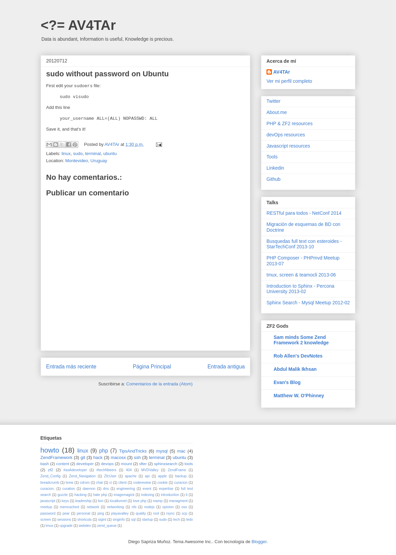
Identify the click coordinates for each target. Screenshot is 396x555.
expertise (166, 489)
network (93, 507)
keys (65, 501)
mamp (158, 501)
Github (273, 179)
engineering (126, 489)
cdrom (85, 482)
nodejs (149, 507)
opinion (168, 507)
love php (139, 501)
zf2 (50, 469)
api (147, 476)
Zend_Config (50, 476)
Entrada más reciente (71, 366)
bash (44, 463)
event (147, 489)
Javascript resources (288, 146)
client (122, 482)
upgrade (66, 526)
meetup (46, 507)
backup (181, 476)
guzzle (63, 495)
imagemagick (124, 495)
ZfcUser (110, 476)
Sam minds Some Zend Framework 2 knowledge (301, 339)
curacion (180, 482)
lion (100, 501)
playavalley (119, 513)
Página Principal (152, 366)
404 (129, 470)
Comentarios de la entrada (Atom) (159, 383)
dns (106, 489)
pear (66, 513)
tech (176, 519)
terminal (93, 153)
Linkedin (275, 168)
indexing (147, 495)
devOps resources (285, 134)
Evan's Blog (287, 382)
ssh (137, 457)
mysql (162, 451)
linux (66, 153)
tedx (189, 519)
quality (141, 513)
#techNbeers (106, 470)
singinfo (119, 519)
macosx (118, 457)
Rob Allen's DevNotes (298, 356)
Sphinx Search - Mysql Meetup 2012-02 (308, 302)
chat (99, 482)
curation (68, 489)
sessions (64, 519)
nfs (134, 507)
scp (184, 513)
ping (100, 513)
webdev (85, 526)
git (83, 457)
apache (130, 476)
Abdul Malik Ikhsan (295, 369)
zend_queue (107, 526)
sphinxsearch (165, 463)
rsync (170, 513)
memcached (69, 507)
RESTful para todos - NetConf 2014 (303, 213)
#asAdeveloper (75, 470)
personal (83, 513)
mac (181, 451)
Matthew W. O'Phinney (299, 395)
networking (115, 507)
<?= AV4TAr (78, 25)
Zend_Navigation (82, 476)
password (47, 513)
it (186, 495)
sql (133, 519)
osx (184, 507)
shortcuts (84, 519)
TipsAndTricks (132, 451)
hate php (100, 495)
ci (110, 482)
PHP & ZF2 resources (289, 123)
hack (97, 457)
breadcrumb (49, 482)
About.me (276, 112)
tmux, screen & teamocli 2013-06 (301, 275)
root (156, 513)
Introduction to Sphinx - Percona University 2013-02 (300, 288)
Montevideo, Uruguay (86, 160)
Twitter (273, 101)
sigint (102, 519)
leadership (83, 501)
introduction (170, 495)
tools (188, 463)
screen (45, 519)
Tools (272, 156)
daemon (89, 489)
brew (70, 482)
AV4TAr (281, 72)
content (62, 463)
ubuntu (110, 153)
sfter (143, 463)
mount (126, 463)
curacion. (47, 489)
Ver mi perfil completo (289, 81)
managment (178, 501)
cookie (162, 482)
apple (162, 476)
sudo (78, 153)
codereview (142, 482)
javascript (47, 501)
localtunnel (118, 501)
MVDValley (149, 470)
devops (107, 463)
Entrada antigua (226, 366)
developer (85, 463)
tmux (50, 526)
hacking (80, 495)
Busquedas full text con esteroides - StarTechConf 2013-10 (304, 244)
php (103, 451)
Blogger (259, 541)
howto (49, 450)
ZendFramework (56, 457)
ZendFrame (177, 470)
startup (147, 519)
